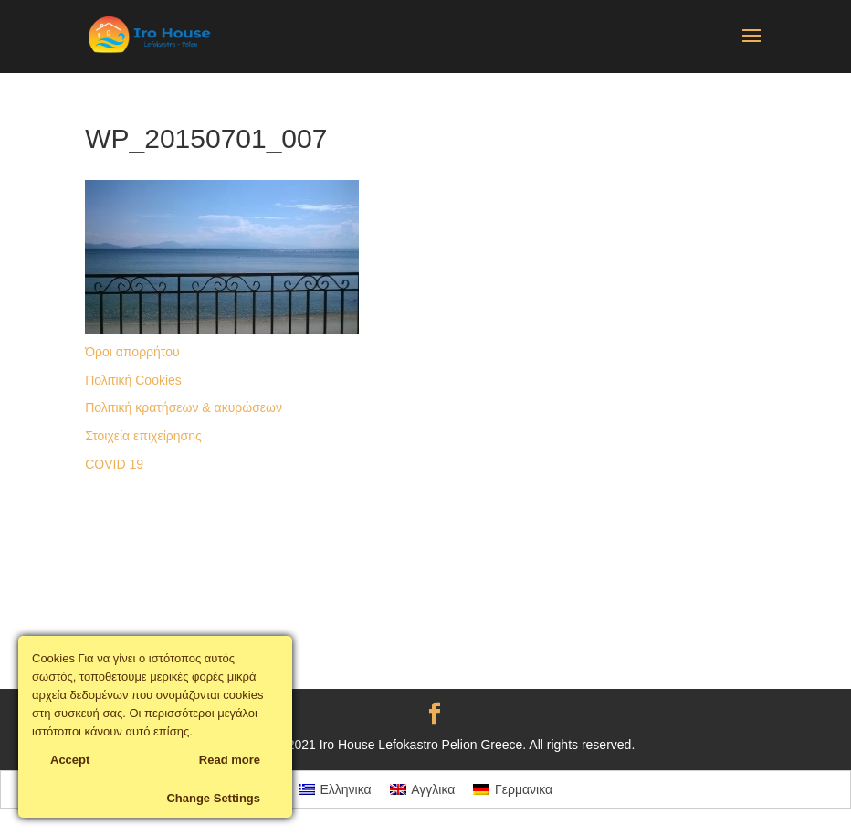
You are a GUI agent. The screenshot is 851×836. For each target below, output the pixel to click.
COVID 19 (114, 464)
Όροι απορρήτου (132, 351)
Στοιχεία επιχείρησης (143, 436)
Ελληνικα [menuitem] (346, 789)
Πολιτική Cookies (133, 380)
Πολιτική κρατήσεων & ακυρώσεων (183, 407)
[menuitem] (335, 789)
